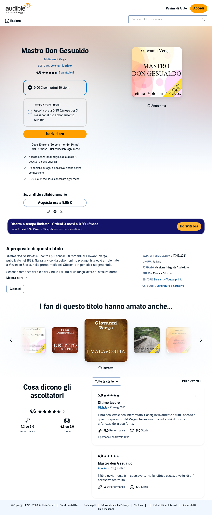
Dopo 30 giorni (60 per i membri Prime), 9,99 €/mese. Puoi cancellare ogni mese (56, 147)
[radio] (54, 87)
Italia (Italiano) (106, 509)
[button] (48, 211)
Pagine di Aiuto (176, 8)
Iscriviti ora (55, 134)
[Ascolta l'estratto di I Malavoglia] (106, 368)
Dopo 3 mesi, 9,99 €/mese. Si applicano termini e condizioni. (55, 226)
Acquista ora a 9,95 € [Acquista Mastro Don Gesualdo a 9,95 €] (55, 203)
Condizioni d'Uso (69, 505)
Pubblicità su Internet (165, 505)
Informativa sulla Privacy (115, 505)
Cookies (138, 505)
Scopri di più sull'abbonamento (45, 195)
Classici (15, 289)
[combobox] (167, 19)
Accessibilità (189, 505)
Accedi (198, 8)
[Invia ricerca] (203, 19)
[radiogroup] (54, 103)
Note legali (90, 505)
